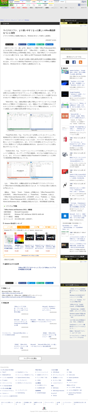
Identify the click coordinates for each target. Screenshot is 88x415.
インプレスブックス (22, 390)
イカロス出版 (54, 370)
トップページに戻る (30, 358)
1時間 (64, 23)
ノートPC (10, 227)
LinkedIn (51, 44)
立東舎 (38, 380)
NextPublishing (21, 393)
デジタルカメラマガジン (8, 390)
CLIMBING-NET (41, 388)
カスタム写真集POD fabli (75, 390)
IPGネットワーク (71, 385)
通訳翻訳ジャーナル (58, 377)
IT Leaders (4, 380)
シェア (23, 44)
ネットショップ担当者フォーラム (26, 375)
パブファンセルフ (73, 382)
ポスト (10, 44)
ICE (68, 370)
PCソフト (23, 227)
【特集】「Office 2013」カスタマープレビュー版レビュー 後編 (49, 334)
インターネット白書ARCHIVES (9, 396)
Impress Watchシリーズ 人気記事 (74, 256)
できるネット (5, 393)
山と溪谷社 (38, 383)
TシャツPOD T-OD (42, 377)
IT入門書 (36, 227)
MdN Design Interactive (58, 390)
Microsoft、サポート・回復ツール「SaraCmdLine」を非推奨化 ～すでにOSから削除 (78, 215)
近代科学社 (38, 390)
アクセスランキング (70, 20)
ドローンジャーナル (7, 383)
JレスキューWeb (57, 380)
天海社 (70, 372)
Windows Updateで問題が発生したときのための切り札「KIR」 (77, 315)
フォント (72, 7)
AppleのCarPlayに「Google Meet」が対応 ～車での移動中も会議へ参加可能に (77, 72)
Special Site (68, 49)
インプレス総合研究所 (7, 377)
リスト (15, 44)
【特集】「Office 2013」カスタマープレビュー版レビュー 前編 (21, 346)
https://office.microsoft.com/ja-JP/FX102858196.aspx (18, 297)
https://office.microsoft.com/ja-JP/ (12, 293)
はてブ (32, 44)
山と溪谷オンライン (42, 385)
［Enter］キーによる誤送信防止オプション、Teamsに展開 (78, 290)
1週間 (77, 23)
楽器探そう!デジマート (42, 375)
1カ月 (84, 23)
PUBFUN (69, 380)
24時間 (70, 23)
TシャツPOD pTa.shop (74, 387)
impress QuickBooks (73, 377)
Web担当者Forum (6, 375)
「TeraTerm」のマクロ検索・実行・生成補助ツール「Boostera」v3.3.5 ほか (77, 83)
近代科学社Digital (41, 393)
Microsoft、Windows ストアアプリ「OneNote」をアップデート (49, 308)
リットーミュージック (42, 372)
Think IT (4, 372)
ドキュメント (54, 7)
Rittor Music (38, 370)
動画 (66, 7)
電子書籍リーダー (50, 227)
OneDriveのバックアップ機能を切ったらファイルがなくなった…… (78, 326)
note (42, 44)
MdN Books (56, 388)
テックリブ (54, 393)
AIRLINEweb (56, 372)
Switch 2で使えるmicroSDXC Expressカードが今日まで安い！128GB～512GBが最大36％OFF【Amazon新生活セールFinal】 (78, 178)
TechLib (55, 395)
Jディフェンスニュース (58, 375)
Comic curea (72, 375)
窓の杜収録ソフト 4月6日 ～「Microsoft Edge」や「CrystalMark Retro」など (72, 227)
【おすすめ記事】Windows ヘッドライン (76, 285)
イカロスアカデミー (58, 383)
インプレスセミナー (22, 380)
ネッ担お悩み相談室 (7, 385)
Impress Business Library (24, 377)
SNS (61, 7)
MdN (52, 385)
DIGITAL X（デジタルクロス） (25, 383)
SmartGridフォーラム (23, 372)
